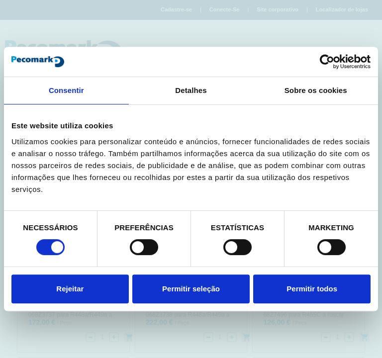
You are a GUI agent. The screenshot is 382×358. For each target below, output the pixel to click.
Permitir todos (311, 288)
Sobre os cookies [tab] (316, 90)
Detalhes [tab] (190, 90)
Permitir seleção (191, 288)
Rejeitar (70, 288)
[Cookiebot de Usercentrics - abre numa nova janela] (327, 61)
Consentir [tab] (66, 90)
